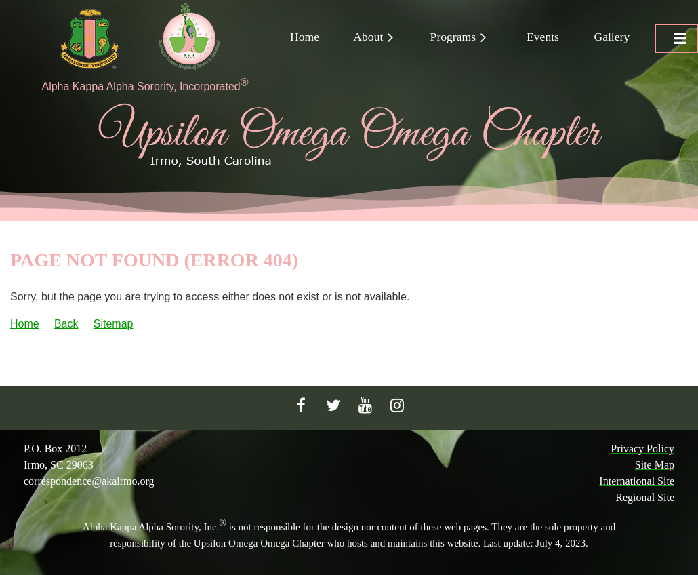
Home (24, 324)
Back (66, 324)
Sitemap (114, 324)
